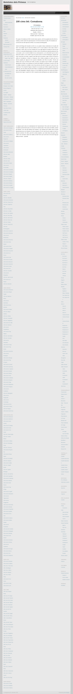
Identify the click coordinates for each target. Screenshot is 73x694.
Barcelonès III (65, 119)
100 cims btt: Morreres (8, 233)
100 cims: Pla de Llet (7, 219)
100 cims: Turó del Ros (8, 473)
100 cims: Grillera (7, 316)
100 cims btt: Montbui (7, 561)
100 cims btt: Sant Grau (8, 410)
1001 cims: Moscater (7, 653)
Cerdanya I (65, 150)
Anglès (64, 336)
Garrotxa (63, 165)
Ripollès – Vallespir (7, 94)
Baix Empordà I (66, 96)
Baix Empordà (64, 93)
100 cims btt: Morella (7, 506)
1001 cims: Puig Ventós (8, 640)
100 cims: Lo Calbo (7, 211)
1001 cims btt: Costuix (8, 637)
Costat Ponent (8, 64)
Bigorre (64, 525)
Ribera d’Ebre (64, 284)
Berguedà (63, 135)
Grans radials (65, 577)
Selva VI (64, 312)
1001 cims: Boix (6, 655)
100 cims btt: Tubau (7, 344)
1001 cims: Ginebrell (7, 659)
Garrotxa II (65, 170)
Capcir (64, 546)
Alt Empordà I (65, 22)
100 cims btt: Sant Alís (8, 264)
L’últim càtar (5, 110)
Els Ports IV (65, 262)
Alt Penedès (63, 35)
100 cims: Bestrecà (7, 324)
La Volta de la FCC (7, 71)
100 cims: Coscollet (7, 270)
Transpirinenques (7, 18)
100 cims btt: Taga (7, 382)
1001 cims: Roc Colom (8, 600)
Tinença (64, 275)
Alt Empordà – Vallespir (8, 97)
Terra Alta (63, 360)
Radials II (64, 575)
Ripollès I (64, 288)
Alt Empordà (63, 20)
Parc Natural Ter (66, 295)
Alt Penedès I (65, 37)
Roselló (64, 553)
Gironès (62, 176)
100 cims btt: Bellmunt (8, 419)
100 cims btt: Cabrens (7, 687)
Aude (62, 510)
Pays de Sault (65, 512)
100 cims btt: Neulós (7, 371)
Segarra (62, 280)
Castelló (62, 499)
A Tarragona (65, 130)
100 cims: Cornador (7, 338)
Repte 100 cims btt (7, 122)
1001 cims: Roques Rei (8, 642)
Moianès (63, 189)
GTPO (4, 35)
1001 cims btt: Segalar (8, 606)
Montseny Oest (66, 196)
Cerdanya (63, 148)
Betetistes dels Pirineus (14, 2)
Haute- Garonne (64, 520)
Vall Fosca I (65, 233)
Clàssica (5, 33)
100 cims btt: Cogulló (7, 491)
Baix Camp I (65, 87)
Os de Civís (65, 54)
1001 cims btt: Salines (8, 602)
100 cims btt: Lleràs (7, 266)
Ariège (62, 505)
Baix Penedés (64, 111)
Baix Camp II (65, 89)
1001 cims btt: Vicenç (7, 615)
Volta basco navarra (65, 482)
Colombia (63, 567)
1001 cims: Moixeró (7, 657)
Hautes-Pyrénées (64, 523)
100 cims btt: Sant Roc (8, 351)
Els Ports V (65, 264)
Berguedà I (65, 137)
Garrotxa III (65, 172)
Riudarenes (65, 325)
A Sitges (64, 128)
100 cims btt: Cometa (7, 259)
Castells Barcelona (65, 458)
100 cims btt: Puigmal (7, 386)
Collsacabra (65, 222)
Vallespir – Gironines (7, 103)
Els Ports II (65, 258)
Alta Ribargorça (64, 69)
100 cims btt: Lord (7, 585)
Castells (62, 456)
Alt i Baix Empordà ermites (64, 31)
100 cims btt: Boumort (7, 261)
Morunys (64, 351)
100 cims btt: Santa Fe (8, 231)
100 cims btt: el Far (7, 404)
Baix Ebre (63, 91)
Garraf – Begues (64, 161)
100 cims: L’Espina (7, 178)
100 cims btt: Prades (7, 163)
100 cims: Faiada (7, 222)
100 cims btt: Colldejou (8, 141)
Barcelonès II (65, 117)
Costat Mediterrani (8, 67)
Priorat (62, 277)
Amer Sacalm (65, 344)
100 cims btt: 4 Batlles (8, 248)
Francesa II (5, 26)
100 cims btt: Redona (7, 183)
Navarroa (63, 488)
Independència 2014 (7, 54)
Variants (6, 40)
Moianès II (63, 191)
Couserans (65, 507)
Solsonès (63, 347)
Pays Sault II (65, 514)
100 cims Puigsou (7, 408)
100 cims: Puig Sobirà (7, 208)
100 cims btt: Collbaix (7, 441)
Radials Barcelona (65, 573)
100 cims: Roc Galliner (8, 213)
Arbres (62, 474)
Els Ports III (65, 260)
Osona (62, 215)
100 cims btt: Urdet (7, 583)
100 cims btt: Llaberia (7, 563)
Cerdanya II (65, 152)
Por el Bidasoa (64, 479)
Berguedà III (65, 141)
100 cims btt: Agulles (7, 511)
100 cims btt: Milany (7, 373)
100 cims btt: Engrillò (7, 176)
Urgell (62, 362)
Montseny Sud (65, 202)
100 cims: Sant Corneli (8, 277)
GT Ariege (63, 425)
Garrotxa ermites (66, 174)
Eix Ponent (7, 75)
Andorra (62, 561)
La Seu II (64, 67)
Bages (62, 83)
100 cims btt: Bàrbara (7, 180)
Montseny (63, 194)
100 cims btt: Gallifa (7, 463)
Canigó (62, 146)
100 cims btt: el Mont (7, 406)
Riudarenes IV (65, 331)
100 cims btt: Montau (7, 533)
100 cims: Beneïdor (7, 283)
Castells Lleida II (64, 469)
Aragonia (63, 494)
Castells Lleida (64, 467)
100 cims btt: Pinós (7, 246)
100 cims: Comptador (7, 318)
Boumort (63, 132)
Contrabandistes (66, 57)
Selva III (64, 306)
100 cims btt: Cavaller (7, 185)
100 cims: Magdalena (7, 320)
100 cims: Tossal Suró (8, 224)
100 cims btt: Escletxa (7, 540)
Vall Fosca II (65, 235)
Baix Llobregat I (66, 106)
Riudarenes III (65, 329)
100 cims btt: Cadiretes (8, 377)
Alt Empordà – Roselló (8, 99)
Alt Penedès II (65, 39)
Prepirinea (5, 38)
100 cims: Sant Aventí (7, 217)
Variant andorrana (8, 22)
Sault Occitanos (66, 516)
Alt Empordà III (66, 26)
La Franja (63, 418)
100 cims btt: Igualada (8, 476)
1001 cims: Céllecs (7, 570)
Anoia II (64, 80)
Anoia (62, 76)
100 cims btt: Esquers (7, 380)
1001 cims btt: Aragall (7, 613)
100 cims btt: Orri (7, 268)
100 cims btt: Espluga (7, 127)
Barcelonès (63, 113)
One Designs (66, 692)
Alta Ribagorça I (66, 72)
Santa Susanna (66, 187)
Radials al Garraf (66, 579)
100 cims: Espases (7, 460)
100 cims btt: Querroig (8, 366)
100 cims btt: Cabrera (7, 518)
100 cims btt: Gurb (7, 427)
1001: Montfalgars (7, 568)
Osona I (64, 217)
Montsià (62, 211)
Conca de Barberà (65, 156)
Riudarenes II (65, 327)
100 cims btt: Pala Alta (8, 239)
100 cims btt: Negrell (7, 174)
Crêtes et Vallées (6, 29)
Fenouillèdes (65, 551)
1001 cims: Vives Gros (8, 565)
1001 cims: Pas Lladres (8, 626)
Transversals (63, 392)
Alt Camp (63, 18)
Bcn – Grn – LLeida (9, 56)
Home (23, 17)
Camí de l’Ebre (66, 433)
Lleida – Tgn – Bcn (9, 58)
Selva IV (64, 308)
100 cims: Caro (6, 160)
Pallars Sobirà (64, 239)
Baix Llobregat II (66, 109)
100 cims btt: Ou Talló (7, 322)
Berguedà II (65, 139)
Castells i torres (66, 230)
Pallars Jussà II (66, 228)
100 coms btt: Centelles (8, 528)
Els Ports (63, 254)
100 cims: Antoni (6, 158)
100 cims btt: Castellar (8, 425)
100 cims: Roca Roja (7, 215)
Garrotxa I (65, 167)
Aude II (64, 518)
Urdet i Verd (65, 353)
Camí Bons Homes (7, 108)
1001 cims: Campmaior (8, 651)
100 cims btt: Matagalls (8, 531)
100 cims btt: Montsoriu (8, 289)
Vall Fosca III (65, 237)
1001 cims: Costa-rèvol (8, 670)
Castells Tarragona (65, 471)
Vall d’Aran (63, 386)
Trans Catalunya (64, 422)
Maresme (63, 181)
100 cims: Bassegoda (7, 393)
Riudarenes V (65, 334)
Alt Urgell (63, 41)
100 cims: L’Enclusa (7, 447)
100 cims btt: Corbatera (8, 171)
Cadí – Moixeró (64, 143)
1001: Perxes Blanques (8, 624)
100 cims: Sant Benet (7, 335)
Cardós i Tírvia (66, 241)
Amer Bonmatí (65, 342)
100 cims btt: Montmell (8, 152)
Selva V (64, 310)
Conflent (64, 549)
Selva (62, 301)
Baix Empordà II (66, 98)
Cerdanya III (65, 154)
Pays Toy (64, 527)
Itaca (4, 31)
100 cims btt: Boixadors (8, 493)
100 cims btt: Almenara (8, 200)
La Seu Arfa (65, 65)
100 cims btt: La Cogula (8, 187)
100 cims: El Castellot (7, 458)
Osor (64, 338)
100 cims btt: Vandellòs (8, 169)
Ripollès (62, 286)
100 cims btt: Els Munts (8, 504)
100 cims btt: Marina (7, 480)
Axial (4, 20)
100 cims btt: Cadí (7, 257)
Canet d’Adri (65, 178)
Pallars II (64, 243)
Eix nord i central (8, 77)
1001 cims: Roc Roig (7, 677)
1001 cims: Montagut (7, 635)
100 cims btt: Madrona (8, 555)
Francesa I (5, 24)
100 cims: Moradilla (7, 197)
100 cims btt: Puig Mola (8, 509)
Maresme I (65, 183)
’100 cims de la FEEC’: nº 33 (37, 26)
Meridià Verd (63, 420)
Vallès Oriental (64, 364)
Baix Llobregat (64, 104)
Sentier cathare (64, 555)
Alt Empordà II (65, 24)
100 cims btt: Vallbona (8, 134)
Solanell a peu (65, 63)
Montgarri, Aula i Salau (8, 86)
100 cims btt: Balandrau (8, 384)
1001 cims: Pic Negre (7, 595)
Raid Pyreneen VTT (7, 44)
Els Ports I (65, 256)
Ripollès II (65, 291)
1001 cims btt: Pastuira (8, 598)
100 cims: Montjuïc (7, 572)
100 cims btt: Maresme (8, 416)
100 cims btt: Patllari (7, 309)
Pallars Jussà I (66, 226)
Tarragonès (63, 357)
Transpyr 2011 (6, 46)
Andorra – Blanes (64, 411)
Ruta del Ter (63, 449)
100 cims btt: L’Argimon (8, 368)
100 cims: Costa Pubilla (8, 434)
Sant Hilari (65, 340)
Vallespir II (65, 536)
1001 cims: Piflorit (7, 648)
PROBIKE (63, 585)
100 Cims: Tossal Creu (8, 202)
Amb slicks (7, 42)
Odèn (64, 355)
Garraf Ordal (63, 159)
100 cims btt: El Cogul (7, 548)
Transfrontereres (6, 83)
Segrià (62, 282)
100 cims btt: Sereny (7, 542)
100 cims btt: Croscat (7, 364)
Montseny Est (65, 204)
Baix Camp (63, 85)
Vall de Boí (65, 74)
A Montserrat (65, 126)
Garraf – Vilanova (64, 163)
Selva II (62, 304)
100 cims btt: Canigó (7, 683)
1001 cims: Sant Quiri (7, 604)
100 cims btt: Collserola (8, 478)
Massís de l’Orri (66, 52)
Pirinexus (5, 105)
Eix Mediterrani (8, 73)
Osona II (64, 220)
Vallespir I (65, 533)
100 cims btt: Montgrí (7, 357)
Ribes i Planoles (66, 293)
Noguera (63, 213)
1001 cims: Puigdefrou (8, 633)
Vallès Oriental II (64, 366)
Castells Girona (64, 465)
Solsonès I (65, 349)
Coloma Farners (66, 314)
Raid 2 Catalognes (7, 101)
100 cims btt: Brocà (7, 551)
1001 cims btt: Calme (7, 622)
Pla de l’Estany (64, 248)
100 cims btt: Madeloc (7, 685)
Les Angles (5, 92)
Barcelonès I (65, 115)
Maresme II (65, 185)
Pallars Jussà (64, 224)
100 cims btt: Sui (6, 553)
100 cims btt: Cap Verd (8, 250)
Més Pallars (65, 246)
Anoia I (64, 78)
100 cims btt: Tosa (7, 375)
